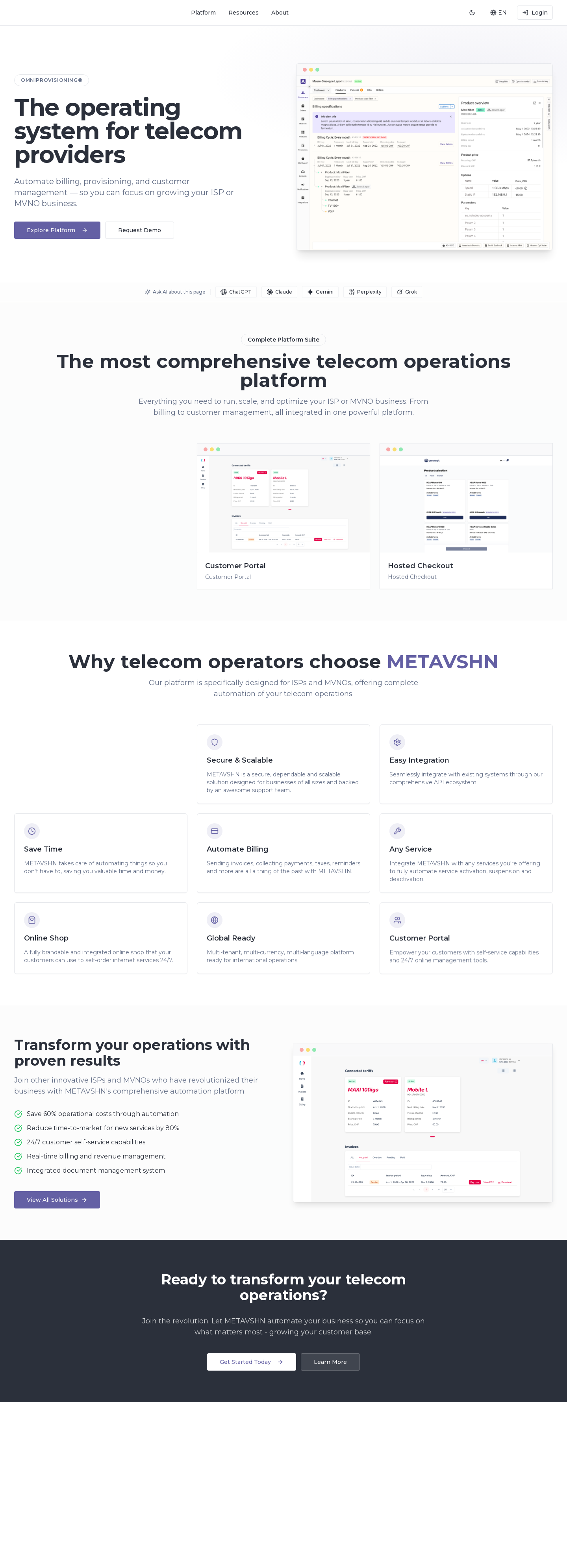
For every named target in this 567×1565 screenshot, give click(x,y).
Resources (243, 12)
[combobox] (498, 13)
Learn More (330, 1361)
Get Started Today (252, 1361)
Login (535, 12)
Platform (203, 12)
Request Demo (139, 230)
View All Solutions (57, 1199)
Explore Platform (57, 230)
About (280, 12)
